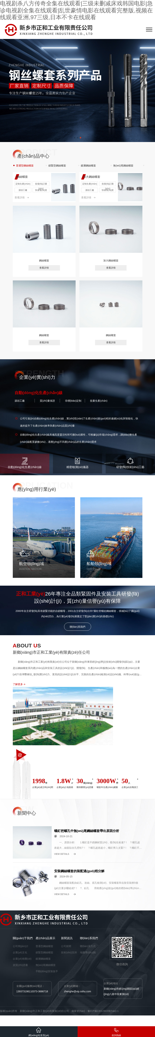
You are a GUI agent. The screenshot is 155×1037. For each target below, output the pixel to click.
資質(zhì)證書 (20, 965)
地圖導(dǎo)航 (88, 952)
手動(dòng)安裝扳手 (47, 971)
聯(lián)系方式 (88, 946)
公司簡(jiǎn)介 (20, 946)
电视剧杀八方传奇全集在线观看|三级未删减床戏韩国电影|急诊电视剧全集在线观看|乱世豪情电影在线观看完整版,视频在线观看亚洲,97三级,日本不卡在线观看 (76, 10)
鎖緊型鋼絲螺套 (44, 952)
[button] (74, 137)
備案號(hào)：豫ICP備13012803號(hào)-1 (94, 1011)
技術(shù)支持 (69, 952)
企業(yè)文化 (20, 952)
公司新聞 (66, 946)
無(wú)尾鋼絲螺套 (46, 965)
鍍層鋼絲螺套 (43, 958)
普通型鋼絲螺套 (44, 946)
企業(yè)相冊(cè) (22, 958)
